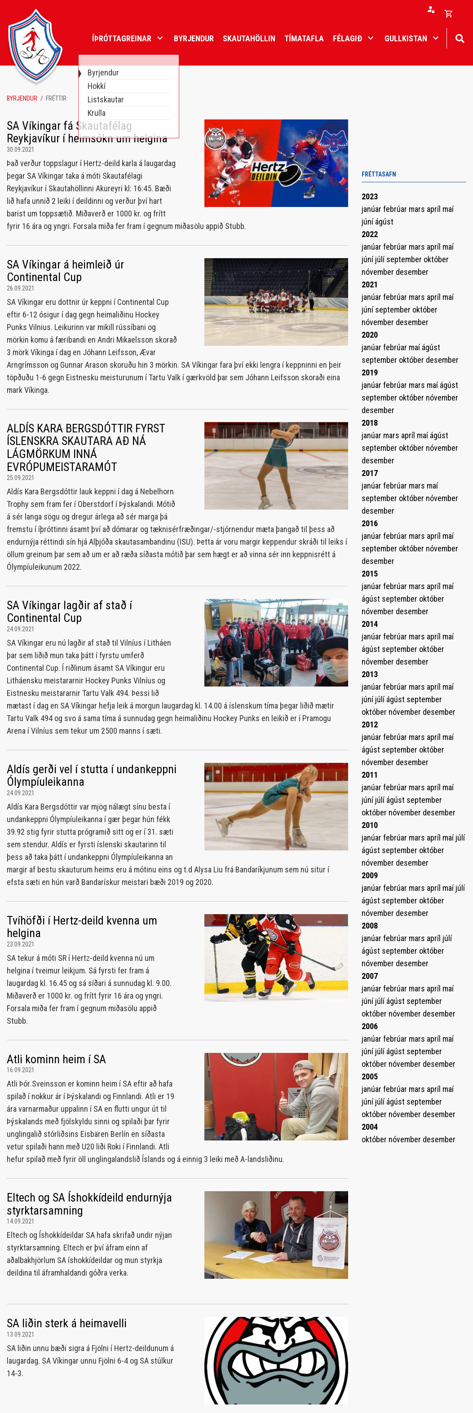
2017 (370, 473)
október (436, 259)
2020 (370, 334)
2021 (370, 284)
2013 (370, 674)
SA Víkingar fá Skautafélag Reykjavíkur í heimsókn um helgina (87, 132)
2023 (370, 196)
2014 (370, 624)
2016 (370, 523)
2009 (370, 875)
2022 (370, 234)
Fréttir (56, 98)
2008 (370, 925)
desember (412, 272)
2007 (370, 976)
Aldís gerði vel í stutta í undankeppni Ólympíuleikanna (92, 775)
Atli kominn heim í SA (56, 1059)
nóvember (379, 272)
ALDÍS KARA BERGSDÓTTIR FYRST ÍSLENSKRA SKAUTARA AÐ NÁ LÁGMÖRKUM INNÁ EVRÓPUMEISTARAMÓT (86, 448)
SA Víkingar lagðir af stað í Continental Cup (69, 612)
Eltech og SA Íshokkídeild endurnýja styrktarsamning (89, 1204)
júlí (380, 259)
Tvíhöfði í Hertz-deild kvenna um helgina (82, 927)
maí (448, 209)
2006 (370, 1026)
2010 (370, 825)
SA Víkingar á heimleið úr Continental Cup (65, 271)
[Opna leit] (459, 37)
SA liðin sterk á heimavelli (67, 1323)
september (405, 259)
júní (368, 221)
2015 (370, 573)
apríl (434, 209)
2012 (370, 724)
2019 (370, 372)
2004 (370, 1126)
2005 (370, 1076)
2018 (370, 422)
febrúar (396, 209)
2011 (370, 774)
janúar (372, 209)
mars (418, 209)
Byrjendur (22, 98)
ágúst (384, 221)
